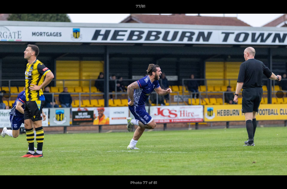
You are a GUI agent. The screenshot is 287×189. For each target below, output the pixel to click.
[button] (265, 7)
